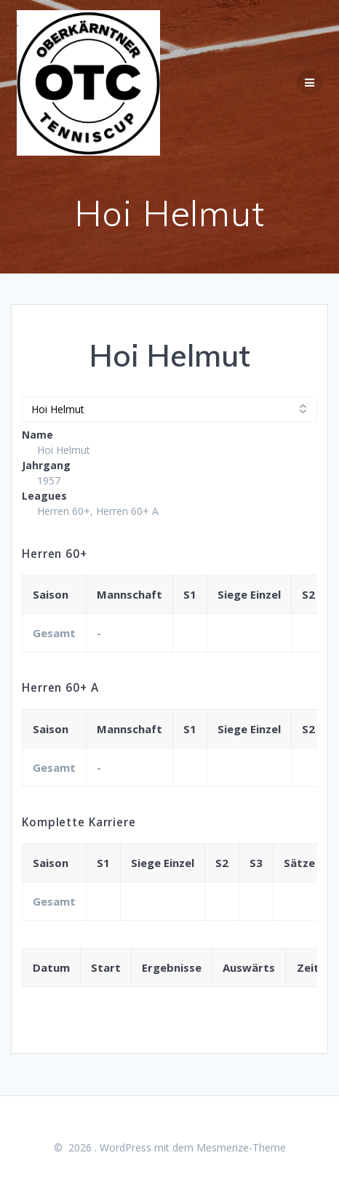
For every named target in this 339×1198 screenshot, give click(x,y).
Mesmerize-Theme (241, 1147)
